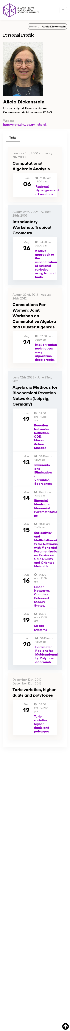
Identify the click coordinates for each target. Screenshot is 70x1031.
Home (33, 26)
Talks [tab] (12, 137)
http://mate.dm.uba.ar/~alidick (24, 124)
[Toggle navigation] (63, 10)
